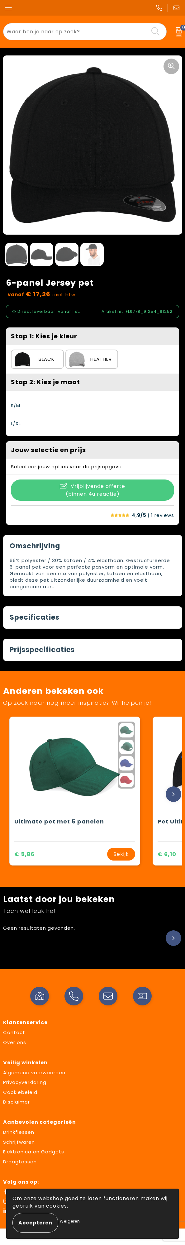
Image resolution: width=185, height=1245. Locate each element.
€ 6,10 (167, 854)
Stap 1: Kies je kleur (44, 336)
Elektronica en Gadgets (33, 1151)
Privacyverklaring (24, 1082)
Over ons (14, 1042)
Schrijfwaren (19, 1142)
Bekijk (121, 854)
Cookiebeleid (20, 1092)
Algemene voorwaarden (34, 1072)
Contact (14, 1032)
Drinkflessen (18, 1132)
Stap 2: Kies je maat (45, 382)
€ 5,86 (24, 854)
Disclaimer (16, 1102)
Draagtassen (20, 1161)
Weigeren (70, 1221)
